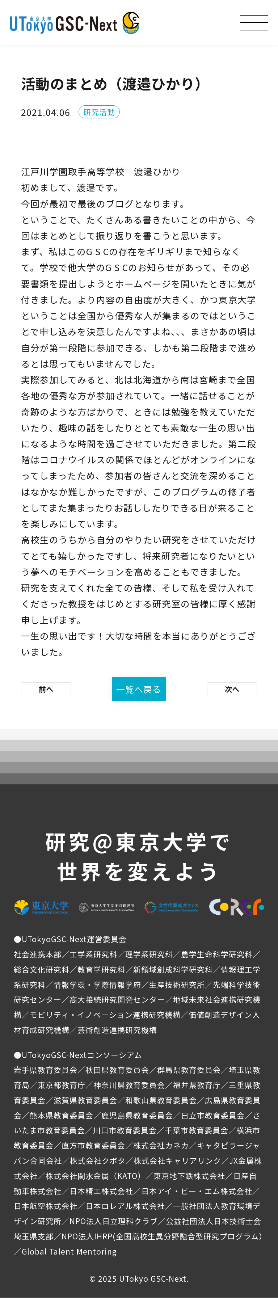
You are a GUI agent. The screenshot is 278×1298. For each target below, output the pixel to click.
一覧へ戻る (139, 689)
